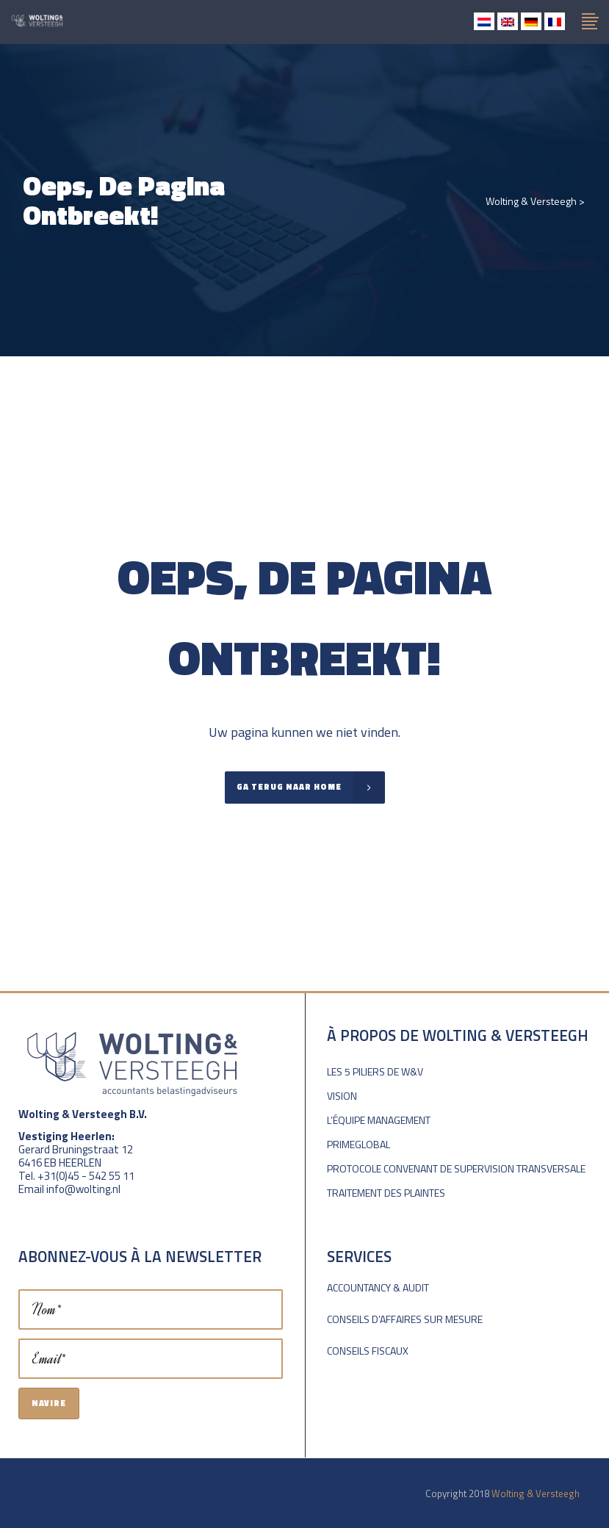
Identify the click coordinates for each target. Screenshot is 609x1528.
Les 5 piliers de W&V (375, 1071)
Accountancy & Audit (378, 1287)
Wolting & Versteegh (531, 201)
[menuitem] (484, 21)
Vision (342, 1095)
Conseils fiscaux (367, 1350)
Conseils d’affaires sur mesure (405, 1319)
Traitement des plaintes (386, 1192)
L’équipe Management (378, 1120)
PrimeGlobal (358, 1144)
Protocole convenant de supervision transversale (456, 1168)
